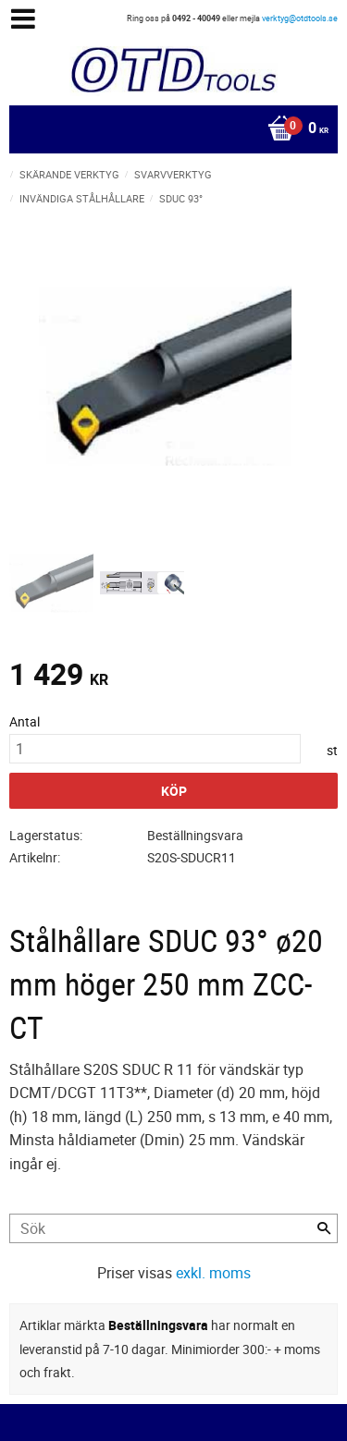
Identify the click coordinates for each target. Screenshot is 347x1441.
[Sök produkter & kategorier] (173, 1228)
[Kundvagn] (168, 129)
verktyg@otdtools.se (300, 18)
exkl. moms (213, 1273)
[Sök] (324, 1228)
